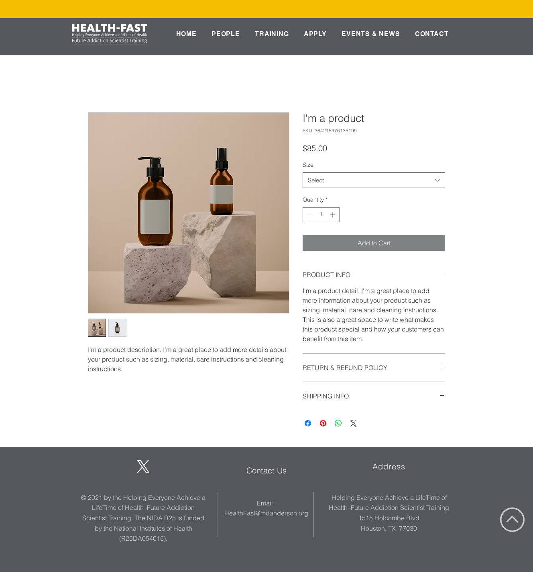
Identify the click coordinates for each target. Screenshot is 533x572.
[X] (143, 466)
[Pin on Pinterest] (323, 423)
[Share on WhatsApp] (338, 423)
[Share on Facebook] (308, 423)
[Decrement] (309, 215)
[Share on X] (353, 423)
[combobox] (374, 180)
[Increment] (333, 215)
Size (308, 164)
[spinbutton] (321, 215)
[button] (225, 34)
